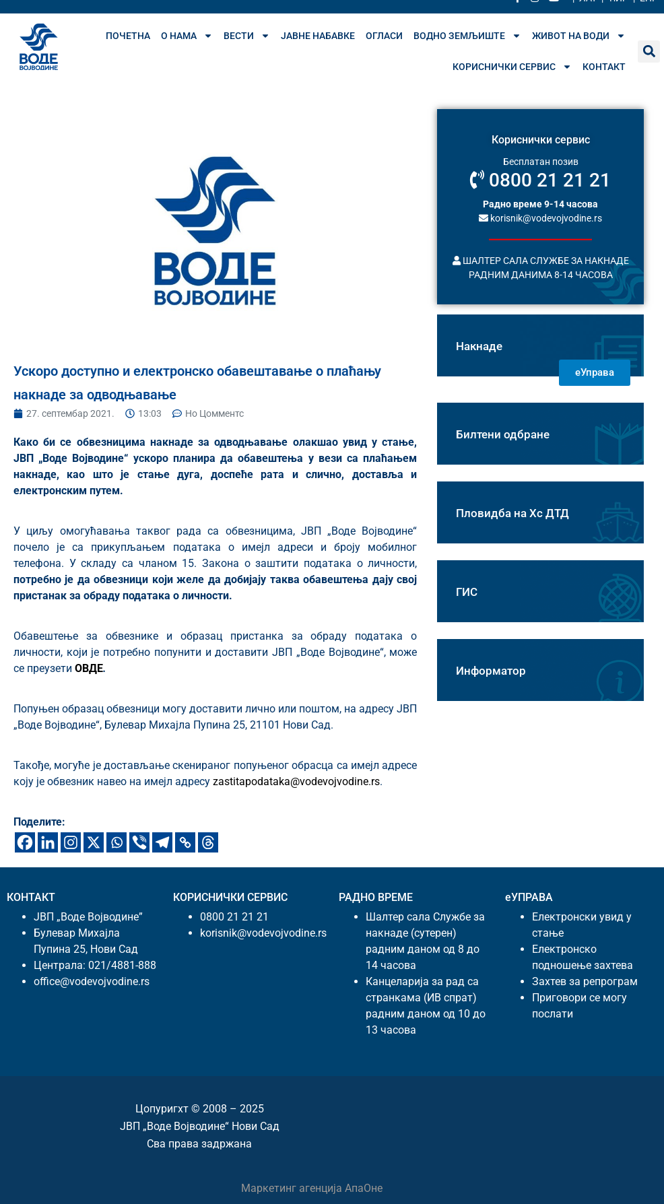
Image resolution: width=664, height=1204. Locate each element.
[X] (94, 842)
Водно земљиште (467, 35)
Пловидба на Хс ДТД (512, 513)
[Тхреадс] (208, 842)
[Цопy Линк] (185, 842)
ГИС (466, 592)
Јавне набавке (318, 35)
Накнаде (479, 346)
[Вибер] (139, 842)
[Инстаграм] (71, 842)
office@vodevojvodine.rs (92, 981)
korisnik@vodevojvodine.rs (540, 217)
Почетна (128, 35)
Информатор (491, 670)
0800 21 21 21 (540, 180)
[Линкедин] (48, 842)
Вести (247, 35)
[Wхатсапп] (116, 842)
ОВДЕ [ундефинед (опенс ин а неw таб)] (89, 668)
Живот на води (579, 35)
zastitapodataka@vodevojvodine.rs (296, 781)
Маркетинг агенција (293, 1188)
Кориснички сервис (512, 66)
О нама (187, 35)
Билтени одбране (503, 434)
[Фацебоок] (25, 842)
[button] (649, 51)
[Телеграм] (162, 842)
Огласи (384, 35)
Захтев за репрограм (585, 981)
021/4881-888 (122, 965)
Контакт (604, 66)
